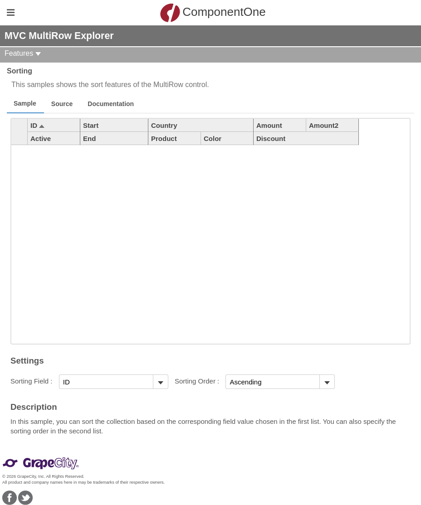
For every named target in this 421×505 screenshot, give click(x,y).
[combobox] (106, 381)
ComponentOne (213, 12)
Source (62, 103)
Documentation (111, 103)
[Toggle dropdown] (160, 381)
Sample (25, 103)
